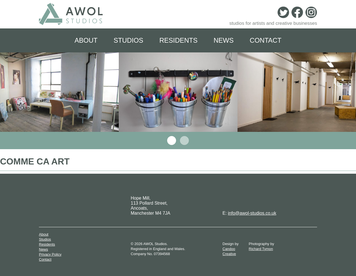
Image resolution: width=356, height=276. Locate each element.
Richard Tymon (261, 249)
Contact (265, 40)
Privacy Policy (50, 254)
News (224, 40)
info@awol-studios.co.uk (252, 213)
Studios (128, 40)
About (86, 40)
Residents (178, 40)
